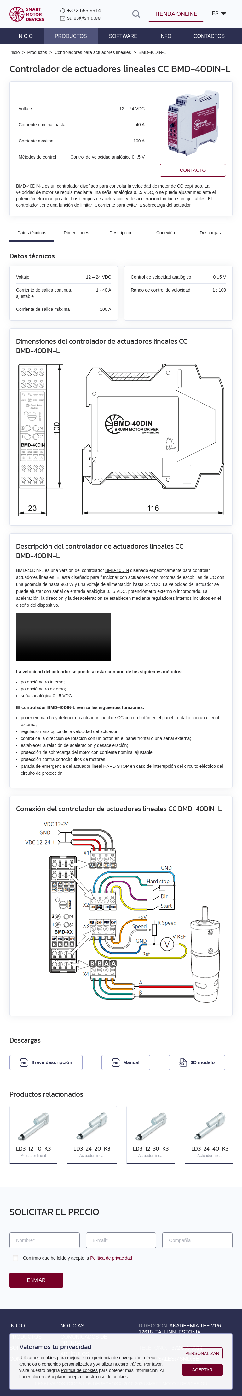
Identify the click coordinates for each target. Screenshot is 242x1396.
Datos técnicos (31, 232)
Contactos (209, 36)
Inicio (25, 36)
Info (165, 36)
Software (123, 36)
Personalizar (202, 1353)
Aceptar (202, 1370)
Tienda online (175, 14)
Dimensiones (76, 232)
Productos (71, 36)
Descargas (210, 232)
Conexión (165, 232)
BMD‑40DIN (117, 570)
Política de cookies (79, 1370)
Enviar (36, 1280)
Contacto (193, 170)
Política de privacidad (111, 1258)
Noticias (72, 1326)
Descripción (120, 232)
